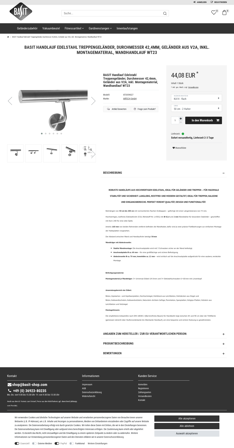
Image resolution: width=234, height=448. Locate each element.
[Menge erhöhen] (181, 119)
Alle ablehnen (187, 426)
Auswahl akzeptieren (187, 433)
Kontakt (141, 400)
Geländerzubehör (27, 28)
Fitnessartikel (74, 28)
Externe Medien (45, 443)
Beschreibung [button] (163, 173)
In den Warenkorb (205, 120)
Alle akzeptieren (186, 418)
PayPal (63, 443)
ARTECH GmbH (130, 98)
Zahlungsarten (144, 392)
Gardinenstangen (100, 28)
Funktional (80, 443)
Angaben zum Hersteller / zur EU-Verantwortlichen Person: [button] (163, 334)
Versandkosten (193, 87)
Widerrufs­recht (88, 396)
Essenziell (24, 443)
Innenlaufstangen (127, 28)
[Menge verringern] (181, 122)
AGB (84, 388)
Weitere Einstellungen (97, 443)
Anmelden (200, 2)
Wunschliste (179, 148)
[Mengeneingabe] (175, 120)
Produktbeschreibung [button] (163, 344)
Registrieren (219, 2)
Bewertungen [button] (163, 353)
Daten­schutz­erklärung (92, 392)
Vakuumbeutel (51, 28)
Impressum (87, 384)
